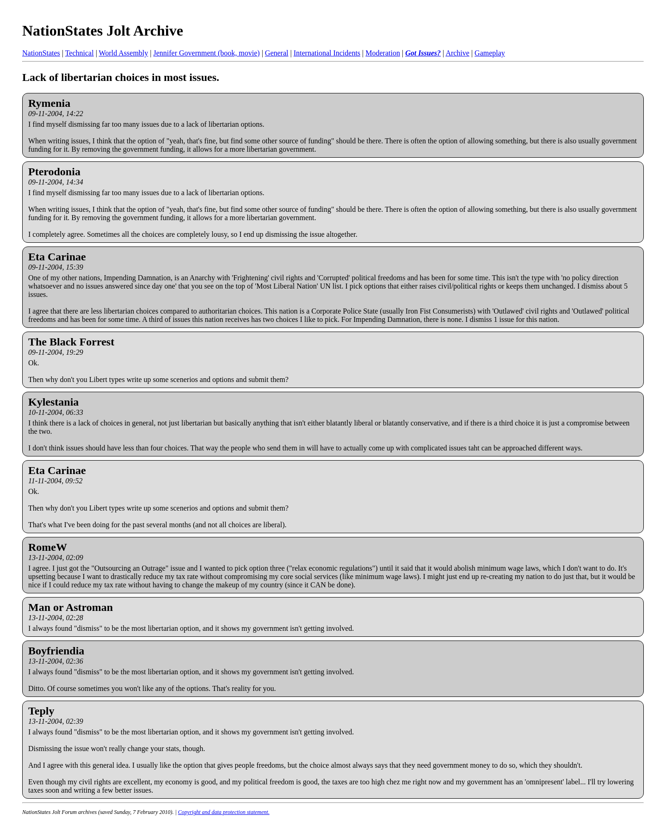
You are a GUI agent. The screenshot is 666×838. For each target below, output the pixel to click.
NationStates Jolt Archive (102, 30)
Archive (457, 53)
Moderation (382, 53)
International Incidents (327, 53)
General (277, 53)
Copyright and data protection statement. (224, 812)
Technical (79, 53)
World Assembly (123, 53)
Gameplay (490, 53)
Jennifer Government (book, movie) (206, 53)
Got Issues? (423, 53)
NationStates (41, 53)
